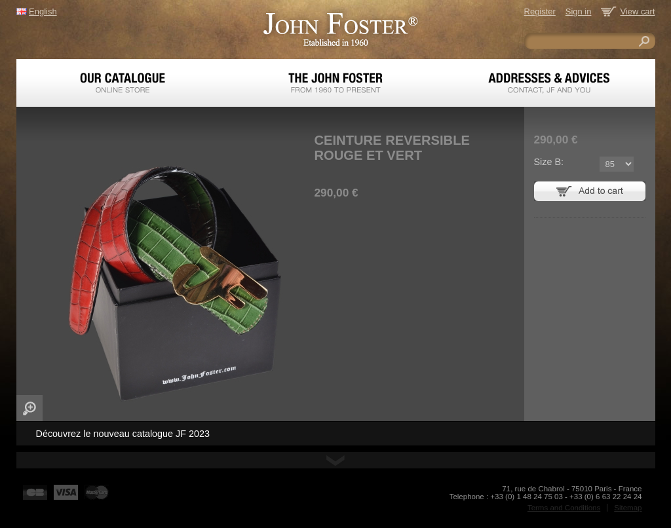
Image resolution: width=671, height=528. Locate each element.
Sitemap (628, 508)
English (42, 11)
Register (540, 11)
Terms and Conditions (563, 508)
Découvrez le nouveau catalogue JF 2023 (123, 433)
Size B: (549, 162)
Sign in (579, 11)
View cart (637, 11)
